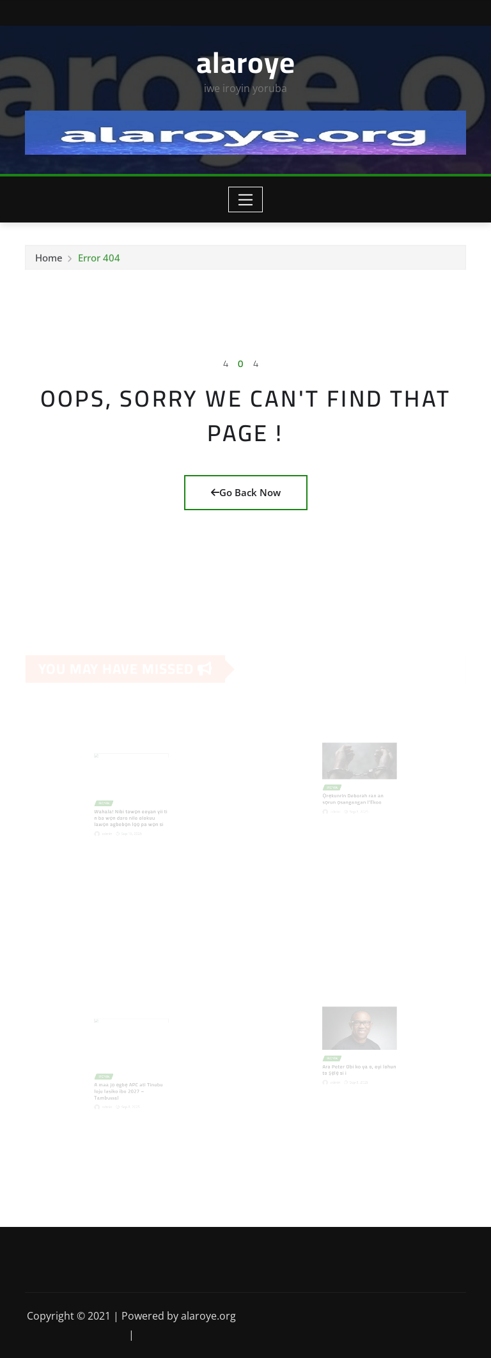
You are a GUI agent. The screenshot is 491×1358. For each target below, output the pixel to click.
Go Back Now (246, 492)
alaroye (245, 62)
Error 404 (99, 259)
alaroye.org (208, 1316)
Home (49, 259)
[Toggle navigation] (245, 199)
